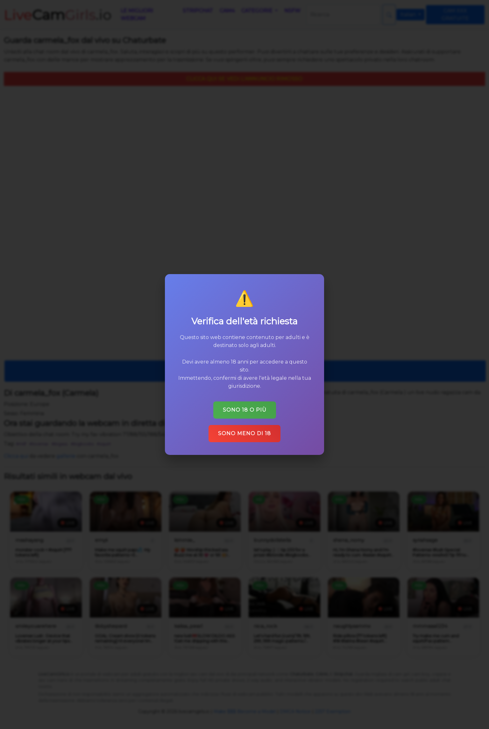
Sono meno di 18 (244, 433)
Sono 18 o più (244, 410)
